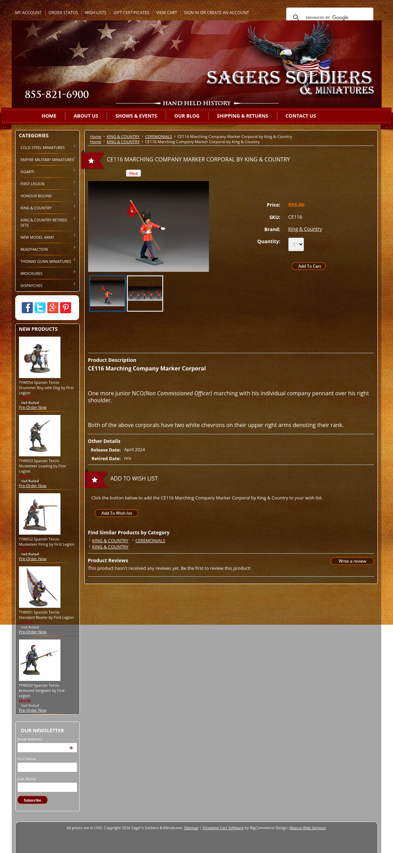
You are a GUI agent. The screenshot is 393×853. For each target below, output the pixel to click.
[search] (329, 17)
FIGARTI (46, 171)
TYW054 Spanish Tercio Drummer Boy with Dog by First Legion (46, 387)
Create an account (228, 13)
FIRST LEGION (46, 183)
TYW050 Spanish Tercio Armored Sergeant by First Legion (42, 690)
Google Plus (52, 307)
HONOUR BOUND (46, 195)
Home (96, 136)
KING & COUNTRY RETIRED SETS (46, 222)
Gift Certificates (131, 13)
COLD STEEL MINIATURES (46, 147)
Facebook (27, 307)
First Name (26, 758)
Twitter (40, 307)
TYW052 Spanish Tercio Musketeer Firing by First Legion (47, 541)
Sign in (191, 13)
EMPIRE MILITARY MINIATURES (46, 159)
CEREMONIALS (158, 136)
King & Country (305, 229)
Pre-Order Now (33, 407)
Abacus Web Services (307, 827)
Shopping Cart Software (223, 827)
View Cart (166, 13)
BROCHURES (46, 273)
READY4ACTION (46, 249)
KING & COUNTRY (46, 207)
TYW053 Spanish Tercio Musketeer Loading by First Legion (42, 466)
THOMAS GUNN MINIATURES (46, 261)
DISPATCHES (46, 285)
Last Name (26, 778)
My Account (28, 13)
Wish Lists (95, 13)
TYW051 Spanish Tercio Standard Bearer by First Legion (46, 614)
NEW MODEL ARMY (46, 237)
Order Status (63, 13)
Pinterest (65, 307)
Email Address (29, 739)
